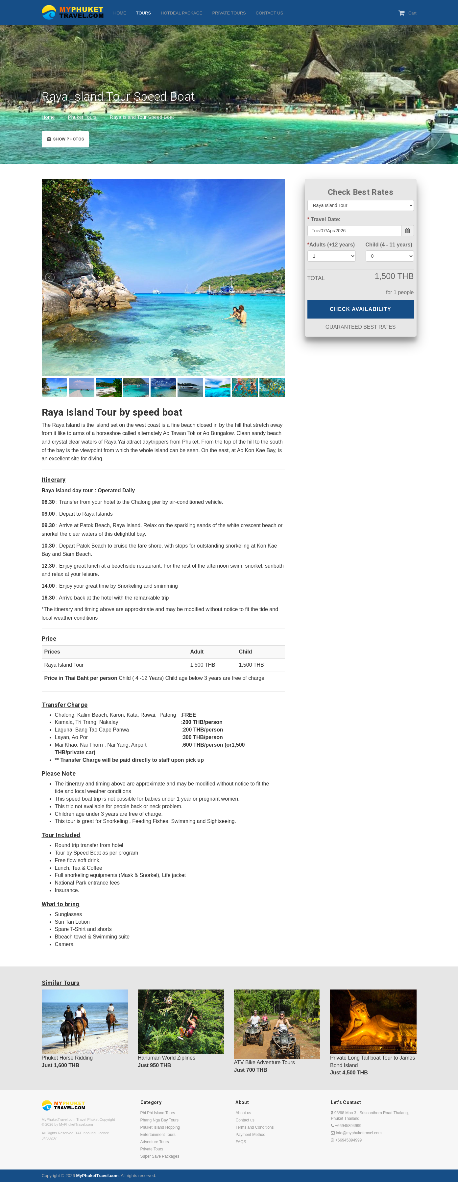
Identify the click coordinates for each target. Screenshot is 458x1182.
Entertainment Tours (158, 1134)
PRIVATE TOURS (229, 13)
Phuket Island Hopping (160, 1127)
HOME (119, 13)
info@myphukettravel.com (356, 1133)
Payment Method (250, 1134)
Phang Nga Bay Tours (159, 1120)
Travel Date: (324, 219)
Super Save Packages (160, 1156)
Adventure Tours (154, 1142)
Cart (407, 13)
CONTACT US (269, 13)
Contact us (244, 1120)
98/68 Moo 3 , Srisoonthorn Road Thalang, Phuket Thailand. (370, 1116)
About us (243, 1113)
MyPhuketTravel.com (97, 1175)
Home (48, 117)
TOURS (143, 13)
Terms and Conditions (254, 1127)
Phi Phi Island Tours (157, 1113)
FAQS (240, 1142)
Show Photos (65, 139)
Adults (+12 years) (331, 244)
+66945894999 (346, 1125)
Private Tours (151, 1149)
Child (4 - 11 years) (389, 244)
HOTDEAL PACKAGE (181, 13)
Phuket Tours (82, 117)
